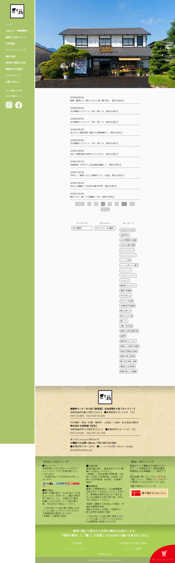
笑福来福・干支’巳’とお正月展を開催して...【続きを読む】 (96, 164)
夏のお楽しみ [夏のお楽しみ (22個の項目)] (125, 310)
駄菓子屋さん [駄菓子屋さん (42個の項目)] (125, 371)
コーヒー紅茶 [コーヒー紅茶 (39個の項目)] (125, 260)
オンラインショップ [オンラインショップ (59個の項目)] (128, 255)
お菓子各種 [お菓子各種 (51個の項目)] (130, 245)
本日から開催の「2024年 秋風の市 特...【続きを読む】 (94, 186)
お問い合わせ (12, 82)
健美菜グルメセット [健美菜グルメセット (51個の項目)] (128, 285)
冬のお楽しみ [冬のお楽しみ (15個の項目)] (125, 295)
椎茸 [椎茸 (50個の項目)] (131, 346)
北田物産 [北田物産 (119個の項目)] (123, 305)
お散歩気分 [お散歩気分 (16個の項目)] (124, 235)
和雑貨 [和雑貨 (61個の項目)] (132, 305)
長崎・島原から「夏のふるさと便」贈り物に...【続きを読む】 (97, 100)
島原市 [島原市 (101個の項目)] (123, 336)
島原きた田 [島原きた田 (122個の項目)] (124, 331)
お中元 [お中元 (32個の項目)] (132, 230)
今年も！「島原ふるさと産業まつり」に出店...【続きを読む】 (97, 175)
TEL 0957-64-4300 (106, 442)
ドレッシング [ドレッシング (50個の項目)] (125, 270)
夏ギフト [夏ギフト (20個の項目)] (123, 321)
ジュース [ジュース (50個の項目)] (123, 265)
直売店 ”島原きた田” (16, 63)
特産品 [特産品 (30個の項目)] (128, 351)
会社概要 (77, 543)
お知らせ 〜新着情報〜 (17, 30)
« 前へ (80, 203)
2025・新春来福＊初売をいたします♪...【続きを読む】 (94, 154)
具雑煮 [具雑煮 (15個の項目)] (128, 290)
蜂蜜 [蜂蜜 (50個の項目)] (122, 356)
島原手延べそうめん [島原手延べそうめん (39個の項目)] (128, 341)
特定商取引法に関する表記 (133, 543)
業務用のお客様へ (15, 69)
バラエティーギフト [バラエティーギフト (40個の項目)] (128, 275)
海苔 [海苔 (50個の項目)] (137, 346)
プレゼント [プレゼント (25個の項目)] (124, 280)
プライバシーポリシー (77, 548)
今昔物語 (10, 43)
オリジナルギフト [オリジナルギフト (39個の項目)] (127, 250)
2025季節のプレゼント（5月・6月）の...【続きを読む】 (94, 111)
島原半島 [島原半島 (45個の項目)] (134, 331)
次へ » (105, 209)
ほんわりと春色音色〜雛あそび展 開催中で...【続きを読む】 (96, 132)
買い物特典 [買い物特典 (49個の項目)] (130, 356)
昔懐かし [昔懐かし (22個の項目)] (123, 346)
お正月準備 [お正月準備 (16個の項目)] (124, 240)
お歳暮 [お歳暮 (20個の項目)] (133, 240)
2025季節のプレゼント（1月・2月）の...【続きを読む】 (94, 143)
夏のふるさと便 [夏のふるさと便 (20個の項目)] (126, 316)
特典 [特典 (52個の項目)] (122, 351)
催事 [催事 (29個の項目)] (122, 290)
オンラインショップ (16, 50)
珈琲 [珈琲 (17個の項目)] (135, 351)
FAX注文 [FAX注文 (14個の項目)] (123, 230)
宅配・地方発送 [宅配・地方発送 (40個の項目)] (126, 326)
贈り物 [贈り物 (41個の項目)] (123, 361)
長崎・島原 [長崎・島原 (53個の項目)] (132, 361)
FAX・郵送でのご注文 (14, 91)
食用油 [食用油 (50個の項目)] (132, 366)
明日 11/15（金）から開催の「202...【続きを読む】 (92, 196)
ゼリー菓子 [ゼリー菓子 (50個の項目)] (133, 265)
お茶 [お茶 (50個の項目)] (122, 245)
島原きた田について (16, 37)
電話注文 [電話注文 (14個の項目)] (123, 366)
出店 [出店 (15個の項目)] (131, 300)
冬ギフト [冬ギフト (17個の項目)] (123, 300)
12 (132, 203)
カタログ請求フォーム (14, 96)
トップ (9, 24)
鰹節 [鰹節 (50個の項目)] (134, 371)
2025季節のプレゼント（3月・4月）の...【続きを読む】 (94, 122)
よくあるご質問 (133, 548)
